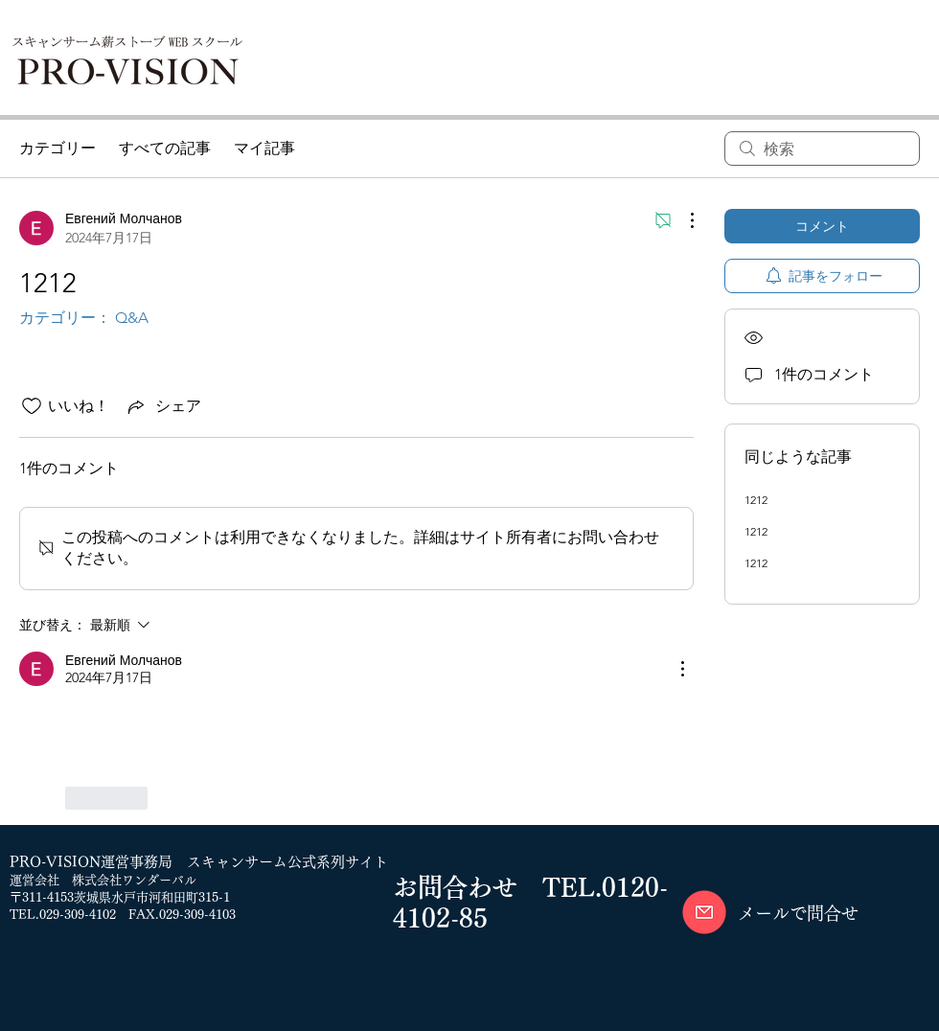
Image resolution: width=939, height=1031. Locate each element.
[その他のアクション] (682, 220)
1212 (755, 500)
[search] (822, 148)
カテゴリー (57, 148)
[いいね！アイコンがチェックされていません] (31, 406)
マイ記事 (264, 148)
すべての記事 (165, 148)
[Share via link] (163, 406)
